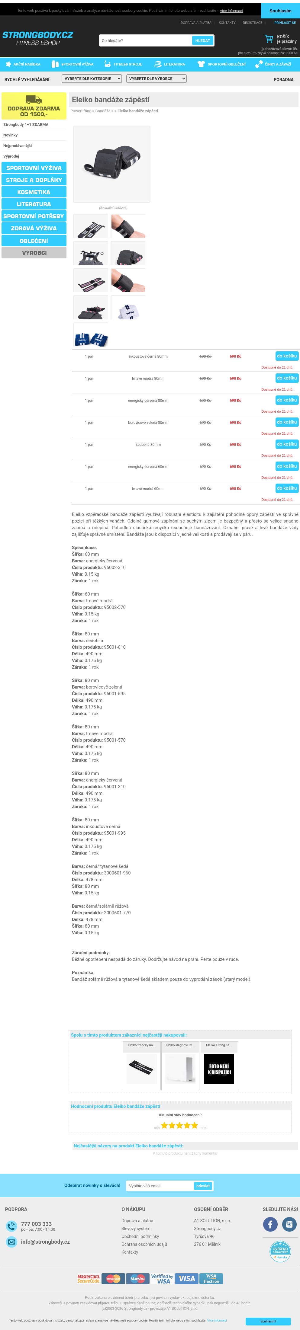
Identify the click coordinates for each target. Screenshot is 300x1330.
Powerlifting (80, 111)
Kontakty (129, 1251)
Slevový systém (135, 1228)
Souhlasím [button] (280, 10)
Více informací (221, 1320)
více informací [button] (231, 11)
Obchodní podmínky (140, 1236)
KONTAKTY (227, 23)
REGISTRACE (252, 23)
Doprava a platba (137, 1220)
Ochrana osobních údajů (144, 1244)
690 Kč (180, 1086)
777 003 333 (36, 1223)
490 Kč (141, 1086)
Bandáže (103, 111)
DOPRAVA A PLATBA (196, 23)
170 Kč (219, 1086)
